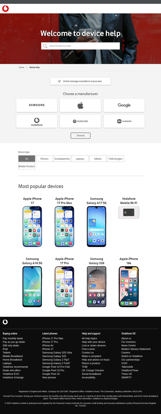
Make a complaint (91, 356)
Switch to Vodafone (132, 356)
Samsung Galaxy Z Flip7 (55, 359)
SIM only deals (11, 345)
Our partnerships (130, 359)
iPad (5, 349)
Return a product (91, 363)
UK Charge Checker (93, 370)
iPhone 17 (47, 349)
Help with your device (93, 342)
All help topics (89, 338)
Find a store (88, 349)
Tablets (98, 158)
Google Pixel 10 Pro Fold (56, 366)
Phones (44, 158)
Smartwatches (62, 158)
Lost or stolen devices (94, 345)
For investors (128, 342)
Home (21, 67)
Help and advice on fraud (95, 359)
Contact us (88, 352)
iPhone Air (47, 345)
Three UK (126, 374)
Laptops (80, 158)
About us (126, 338)
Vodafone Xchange (13, 377)
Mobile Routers (27, 166)
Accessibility (88, 377)
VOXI (124, 363)
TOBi (85, 366)
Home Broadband (12, 359)
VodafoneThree (129, 370)
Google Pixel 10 (51, 374)
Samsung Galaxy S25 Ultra (57, 352)
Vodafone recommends (15, 366)
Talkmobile (127, 366)
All (26, 158)
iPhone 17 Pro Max (52, 338)
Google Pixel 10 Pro (53, 370)
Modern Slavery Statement (136, 349)
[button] (80, 81)
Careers (125, 352)
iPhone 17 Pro (50, 342)
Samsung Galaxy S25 (54, 356)
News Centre (128, 345)
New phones (49, 377)
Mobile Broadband (13, 356)
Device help (35, 67)
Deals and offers (12, 370)
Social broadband (91, 374)
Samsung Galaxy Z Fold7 (56, 363)
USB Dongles (116, 158)
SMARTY (126, 377)
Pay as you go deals (14, 342)
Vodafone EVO (11, 374)
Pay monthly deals (13, 338)
